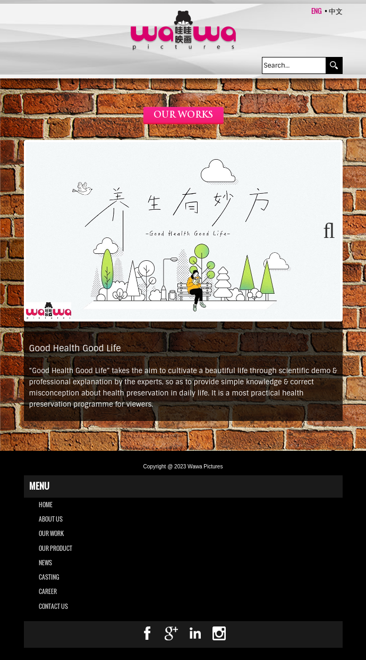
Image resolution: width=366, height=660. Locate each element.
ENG (316, 10)
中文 (336, 10)
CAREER (48, 591)
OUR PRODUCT (55, 548)
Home (46, 504)
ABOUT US (51, 519)
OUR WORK (51, 533)
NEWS (45, 562)
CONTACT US (53, 606)
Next (324, 231)
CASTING (49, 577)
